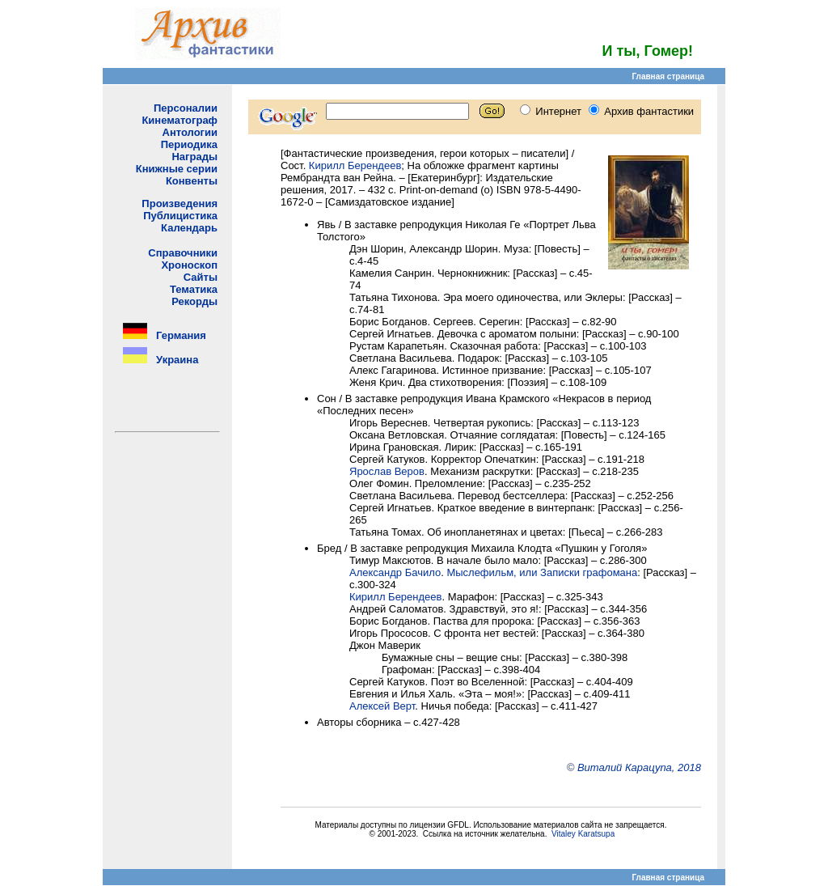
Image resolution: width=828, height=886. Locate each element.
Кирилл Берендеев (355, 165)
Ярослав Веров (387, 471)
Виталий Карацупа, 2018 (639, 767)
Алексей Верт (382, 706)
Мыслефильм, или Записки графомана (541, 572)
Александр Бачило (395, 572)
